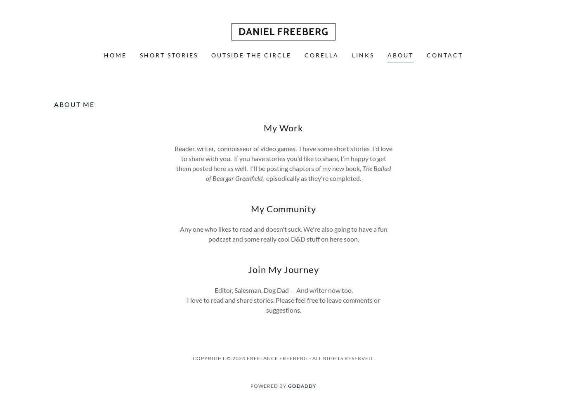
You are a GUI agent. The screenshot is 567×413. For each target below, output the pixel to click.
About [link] (400, 55)
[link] (283, 32)
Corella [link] (322, 55)
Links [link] (363, 55)
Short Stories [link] (169, 55)
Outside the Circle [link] (251, 55)
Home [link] (115, 55)
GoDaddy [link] (302, 386)
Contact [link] (445, 55)
